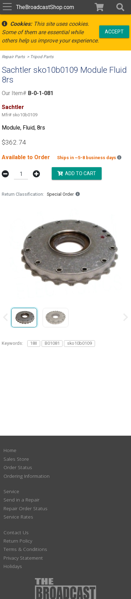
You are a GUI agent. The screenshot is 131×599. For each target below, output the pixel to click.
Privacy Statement (23, 557)
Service (11, 491)
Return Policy (17, 540)
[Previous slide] (6, 317)
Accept (114, 31)
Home (9, 450)
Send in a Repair (21, 499)
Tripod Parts (41, 56)
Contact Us (16, 532)
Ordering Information (26, 476)
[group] (24, 317)
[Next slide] (125, 317)
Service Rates (18, 516)
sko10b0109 (79, 343)
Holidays (12, 566)
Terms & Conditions (25, 549)
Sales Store (16, 459)
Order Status (17, 467)
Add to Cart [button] (76, 173)
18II (33, 343)
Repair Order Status (25, 508)
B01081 (52, 343)
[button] (120, 7)
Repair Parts (13, 56)
